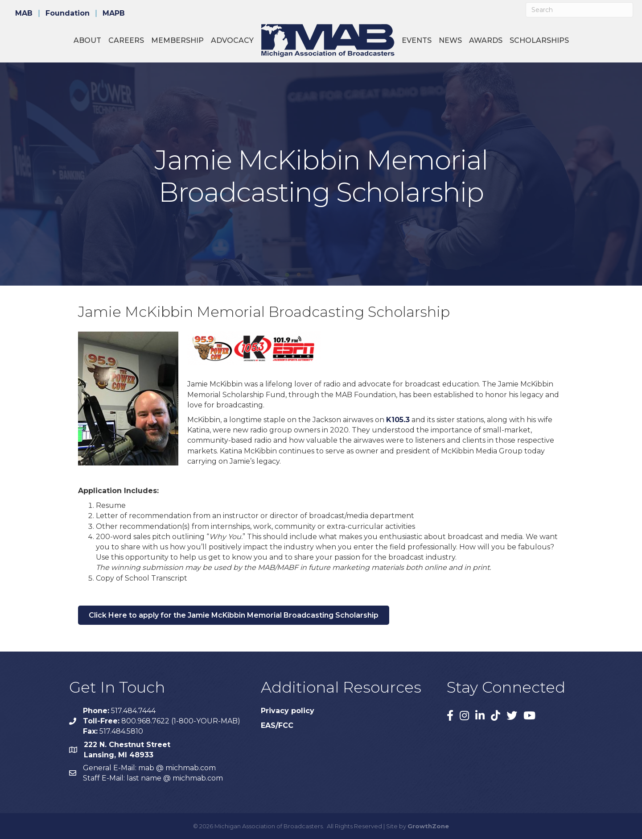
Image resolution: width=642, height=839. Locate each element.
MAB (24, 13)
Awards (485, 40)
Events (417, 40)
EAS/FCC (277, 725)
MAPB (114, 13)
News (450, 40)
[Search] (579, 9)
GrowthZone (428, 826)
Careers (126, 40)
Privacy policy (287, 710)
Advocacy (232, 40)
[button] (233, 615)
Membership (177, 40)
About (87, 40)
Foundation (67, 13)
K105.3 (398, 419)
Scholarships (539, 40)
